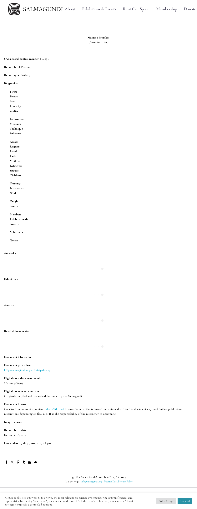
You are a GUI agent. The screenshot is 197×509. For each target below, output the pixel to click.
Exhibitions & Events (99, 9)
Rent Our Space (136, 9)
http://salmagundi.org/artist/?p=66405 (27, 370)
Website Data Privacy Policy (118, 481)
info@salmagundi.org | (92, 481)
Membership (166, 9)
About (70, 9)
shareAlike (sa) (55, 409)
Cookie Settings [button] (166, 501)
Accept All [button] (185, 501)
